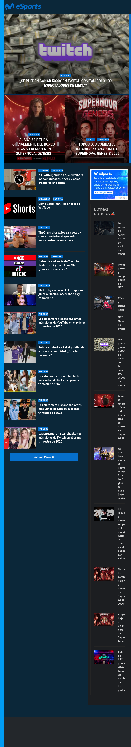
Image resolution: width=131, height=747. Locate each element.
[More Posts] (44, 457)
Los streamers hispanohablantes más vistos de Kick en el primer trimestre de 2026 (60, 409)
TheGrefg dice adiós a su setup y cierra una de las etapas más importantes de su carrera (60, 236)
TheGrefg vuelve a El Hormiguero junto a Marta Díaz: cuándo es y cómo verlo (60, 294)
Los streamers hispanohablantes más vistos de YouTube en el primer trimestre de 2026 (61, 323)
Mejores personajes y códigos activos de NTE (121, 276)
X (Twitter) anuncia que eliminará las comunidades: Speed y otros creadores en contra (60, 179)
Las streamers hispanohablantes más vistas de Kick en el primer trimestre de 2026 (59, 380)
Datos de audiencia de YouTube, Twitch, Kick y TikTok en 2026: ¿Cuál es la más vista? (59, 265)
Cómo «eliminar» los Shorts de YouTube (59, 206)
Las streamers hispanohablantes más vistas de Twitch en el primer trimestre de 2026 (60, 438)
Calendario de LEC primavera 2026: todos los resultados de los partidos (121, 671)
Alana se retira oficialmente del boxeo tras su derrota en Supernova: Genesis (33, 147)
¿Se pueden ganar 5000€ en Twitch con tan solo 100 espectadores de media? (65, 83)
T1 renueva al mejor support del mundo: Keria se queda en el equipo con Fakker (121, 533)
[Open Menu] (124, 7)
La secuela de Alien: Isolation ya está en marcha (121, 238)
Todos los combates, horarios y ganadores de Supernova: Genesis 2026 (97, 149)
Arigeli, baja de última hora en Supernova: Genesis (121, 628)
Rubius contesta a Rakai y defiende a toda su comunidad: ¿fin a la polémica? (61, 351)
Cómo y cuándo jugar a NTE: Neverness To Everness (121, 313)
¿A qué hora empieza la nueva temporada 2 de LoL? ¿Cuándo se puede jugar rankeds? (121, 473)
